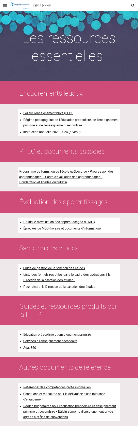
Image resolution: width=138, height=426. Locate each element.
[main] (69, 47)
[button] (5, 5)
